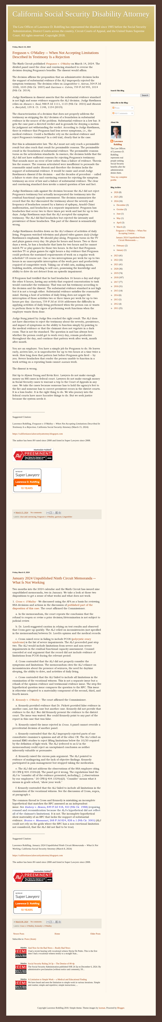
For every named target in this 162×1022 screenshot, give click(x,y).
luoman (102, 1008)
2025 (116, 197)
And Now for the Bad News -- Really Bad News (49, 948)
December (121, 205)
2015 (116, 291)
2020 (116, 269)
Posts (115, 108)
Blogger (120, 1008)
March (120, 227)
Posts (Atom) (30, 939)
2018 (116, 277)
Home (57, 934)
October (120, 209)
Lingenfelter (67, 517)
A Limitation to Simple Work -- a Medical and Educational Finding (57, 979)
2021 (116, 264)
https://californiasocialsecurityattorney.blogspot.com (37, 433)
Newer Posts (18, 934)
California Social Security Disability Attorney (81, 14)
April (119, 222)
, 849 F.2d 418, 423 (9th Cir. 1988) (56, 807)
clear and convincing (28, 517)
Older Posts (95, 934)
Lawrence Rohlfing (118, 143)
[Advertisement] (56, 545)
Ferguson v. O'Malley (58, 63)
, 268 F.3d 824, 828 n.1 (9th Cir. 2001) (59, 820)
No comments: (37, 512)
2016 (116, 286)
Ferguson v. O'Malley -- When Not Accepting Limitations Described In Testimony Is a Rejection (55, 55)
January (120, 250)
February (121, 245)
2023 (116, 255)
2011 (116, 308)
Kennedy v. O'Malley (43, 926)
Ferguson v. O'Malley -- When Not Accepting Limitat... (131, 232)
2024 (116, 201)
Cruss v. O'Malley (27, 926)
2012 (116, 304)
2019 (116, 273)
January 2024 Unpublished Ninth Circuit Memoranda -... (130, 238)
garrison (58, 517)
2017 (116, 282)
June (119, 214)
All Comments (120, 113)
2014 (116, 295)
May (119, 218)
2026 (116, 192)
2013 (116, 299)
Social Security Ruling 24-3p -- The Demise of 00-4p (51, 963)
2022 (116, 260)
